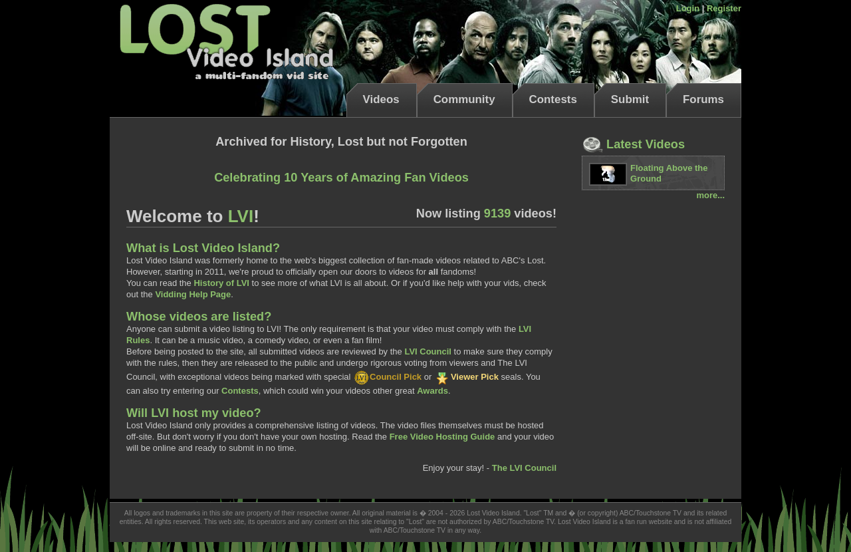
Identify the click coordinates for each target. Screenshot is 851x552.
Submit (630, 99)
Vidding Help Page (193, 294)
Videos (381, 99)
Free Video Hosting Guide (442, 437)
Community (464, 99)
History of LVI (221, 283)
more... (710, 195)
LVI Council (427, 351)
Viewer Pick (466, 377)
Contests (553, 99)
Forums (703, 99)
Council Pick (387, 377)
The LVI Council (524, 468)
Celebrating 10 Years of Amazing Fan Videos (341, 177)
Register (724, 8)
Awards (432, 391)
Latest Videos (633, 144)
